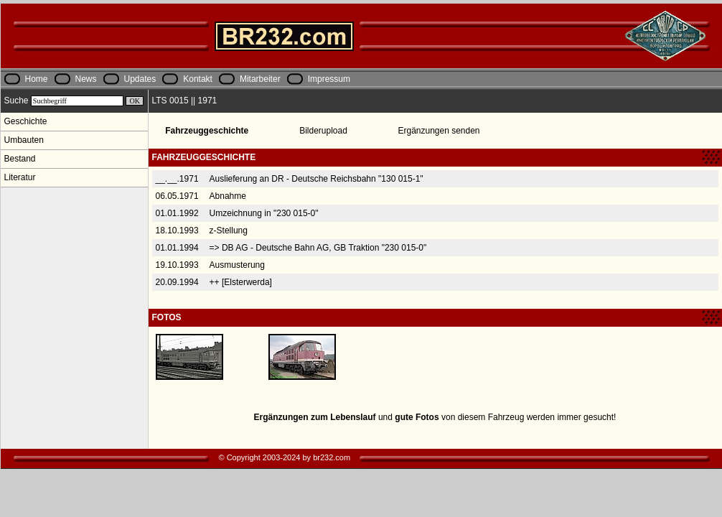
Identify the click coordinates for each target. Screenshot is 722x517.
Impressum (329, 79)
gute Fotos (417, 417)
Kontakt (197, 79)
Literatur (20, 177)
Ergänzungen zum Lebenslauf (315, 417)
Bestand (20, 159)
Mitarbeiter (260, 79)
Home (36, 79)
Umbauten (24, 140)
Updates (140, 79)
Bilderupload (323, 131)
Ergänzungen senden (438, 131)
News (86, 79)
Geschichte (25, 121)
